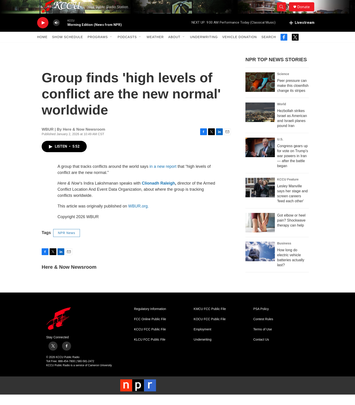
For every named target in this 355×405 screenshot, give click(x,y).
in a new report (162, 176)
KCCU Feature (288, 189)
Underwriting (204, 47)
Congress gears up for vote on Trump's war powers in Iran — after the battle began (292, 166)
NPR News (66, 243)
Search (268, 47)
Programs (98, 47)
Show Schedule (67, 47)
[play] (42, 33)
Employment (202, 339)
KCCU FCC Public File (150, 339)
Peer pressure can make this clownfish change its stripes (293, 96)
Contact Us (261, 349)
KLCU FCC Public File (149, 349)
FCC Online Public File (150, 329)
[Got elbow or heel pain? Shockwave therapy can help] (260, 233)
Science (283, 84)
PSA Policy (261, 319)
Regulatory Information (150, 319)
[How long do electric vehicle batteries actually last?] (260, 261)
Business (284, 253)
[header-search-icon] (283, 12)
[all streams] (302, 33)
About (174, 47)
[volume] (56, 33)
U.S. (280, 149)
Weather (155, 47)
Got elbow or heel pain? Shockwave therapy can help (291, 230)
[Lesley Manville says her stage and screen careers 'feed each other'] (260, 197)
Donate (306, 12)
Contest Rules (263, 329)
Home (42, 47)
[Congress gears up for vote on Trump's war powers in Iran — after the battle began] (260, 157)
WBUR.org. (138, 216)
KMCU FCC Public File (210, 319)
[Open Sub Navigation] (111, 47)
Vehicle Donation (239, 47)
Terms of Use (262, 339)
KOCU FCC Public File (210, 329)
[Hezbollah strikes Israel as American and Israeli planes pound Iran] (260, 122)
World (281, 114)
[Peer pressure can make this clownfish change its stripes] (260, 92)
